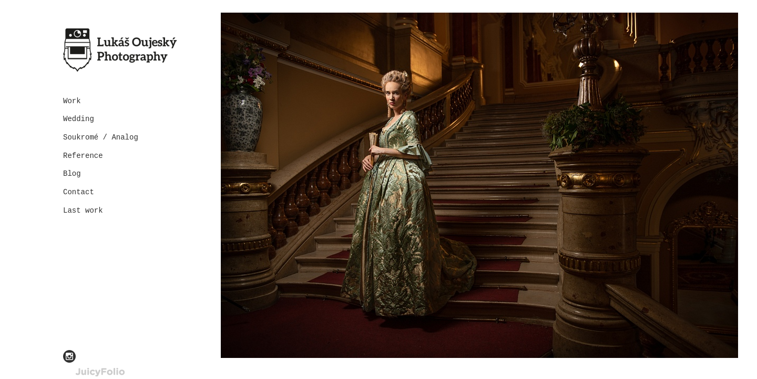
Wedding (78, 119)
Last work (83, 210)
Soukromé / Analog (100, 137)
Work (72, 101)
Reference (83, 156)
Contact (78, 192)
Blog (72, 173)
